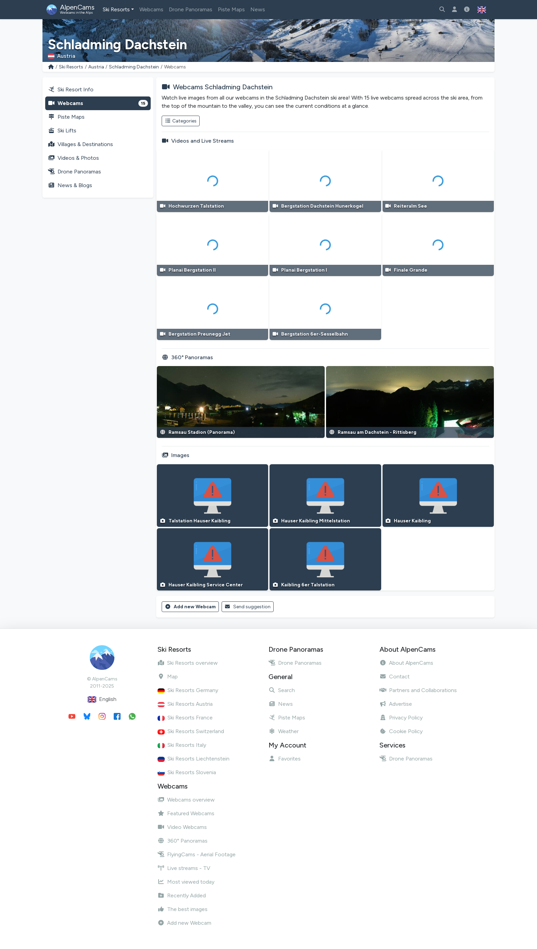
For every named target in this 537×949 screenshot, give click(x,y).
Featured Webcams (186, 813)
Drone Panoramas (190, 9)
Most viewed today (186, 882)
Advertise (395, 704)
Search (281, 690)
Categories (181, 121)
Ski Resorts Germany (188, 690)
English (102, 699)
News (257, 9)
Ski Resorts (116, 9)
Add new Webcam (190, 607)
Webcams (151, 9)
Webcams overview (186, 799)
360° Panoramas (183, 840)
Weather (283, 731)
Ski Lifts (62, 130)
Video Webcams (182, 827)
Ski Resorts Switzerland (191, 731)
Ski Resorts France (185, 717)
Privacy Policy (401, 717)
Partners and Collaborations (418, 690)
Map (168, 676)
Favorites (284, 758)
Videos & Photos (73, 158)
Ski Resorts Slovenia (187, 772)
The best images (183, 909)
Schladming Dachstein (134, 67)
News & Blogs (70, 185)
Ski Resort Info (70, 89)
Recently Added (182, 895)
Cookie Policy (401, 731)
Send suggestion (248, 607)
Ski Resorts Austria (185, 704)
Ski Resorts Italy (182, 745)
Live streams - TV (184, 868)
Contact (394, 676)
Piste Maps (231, 9)
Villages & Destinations (80, 144)
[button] (481, 9)
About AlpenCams (406, 663)
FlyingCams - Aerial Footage (197, 854)
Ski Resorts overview (188, 663)
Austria (96, 67)
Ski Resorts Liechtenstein (193, 758)
